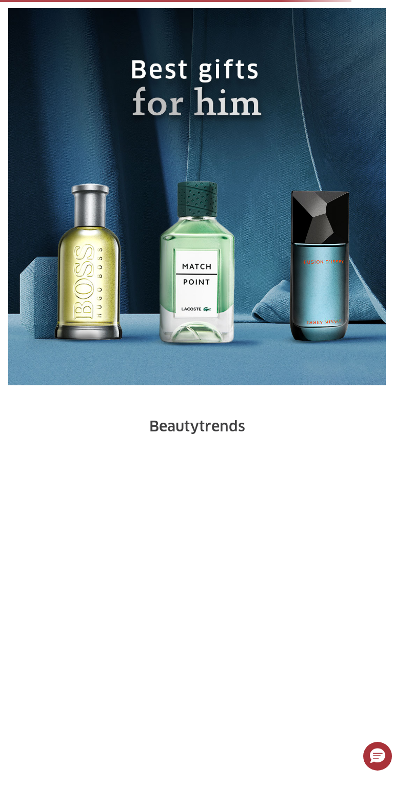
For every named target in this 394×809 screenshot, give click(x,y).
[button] (377, 756)
